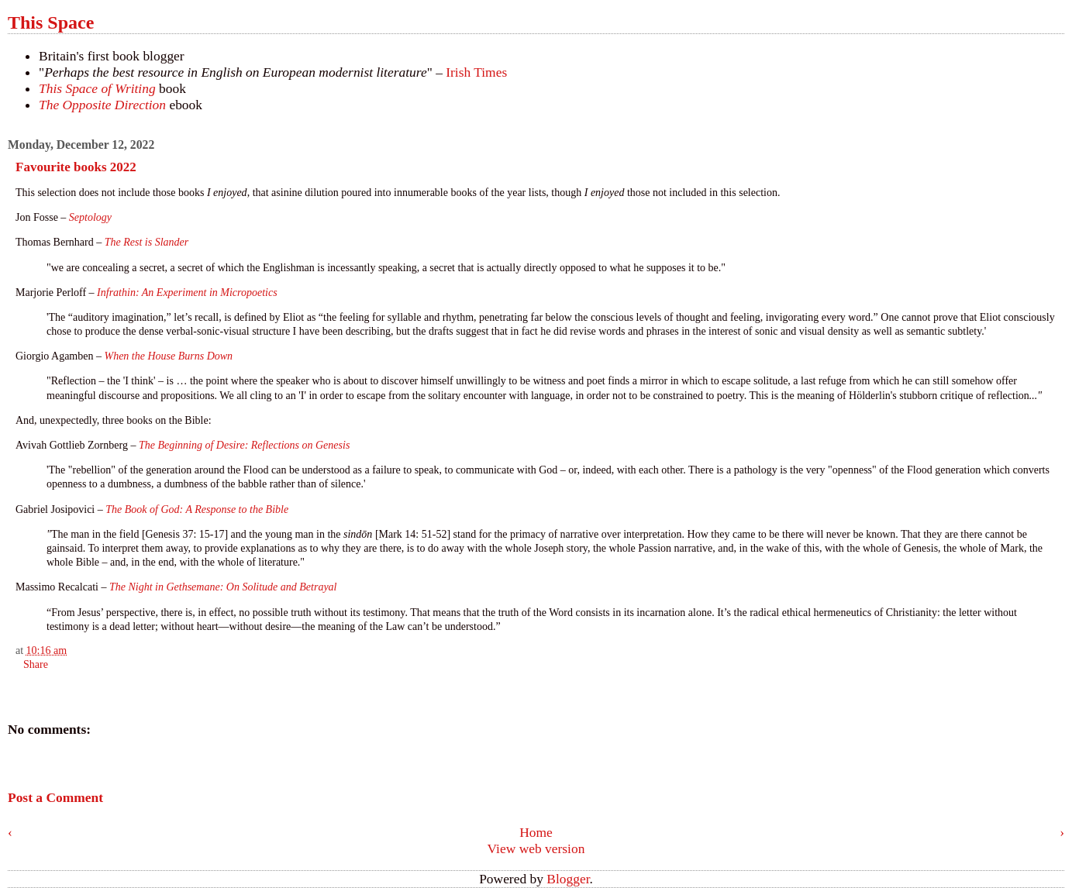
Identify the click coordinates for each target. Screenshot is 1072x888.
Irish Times (476, 72)
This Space (51, 22)
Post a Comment (55, 797)
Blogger (567, 878)
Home (536, 832)
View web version (536, 848)
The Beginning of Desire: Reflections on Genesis (246, 445)
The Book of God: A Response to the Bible (196, 509)
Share (35, 664)
